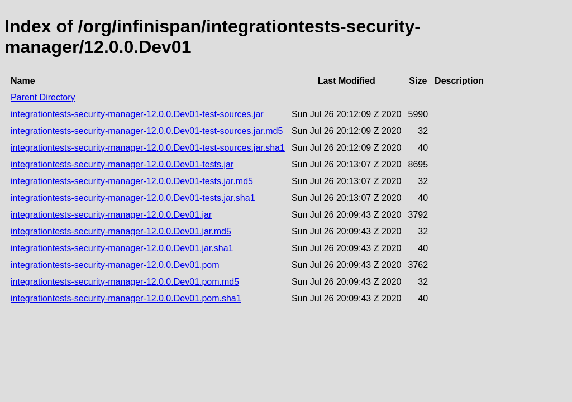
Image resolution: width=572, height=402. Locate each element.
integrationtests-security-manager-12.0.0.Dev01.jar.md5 (121, 231)
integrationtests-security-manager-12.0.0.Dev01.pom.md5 (125, 281)
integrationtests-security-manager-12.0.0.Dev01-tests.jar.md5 (132, 181)
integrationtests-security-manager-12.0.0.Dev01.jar (111, 214)
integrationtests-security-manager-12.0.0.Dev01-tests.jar (122, 164)
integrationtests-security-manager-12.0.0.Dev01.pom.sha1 (126, 298)
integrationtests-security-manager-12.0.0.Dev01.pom (115, 265)
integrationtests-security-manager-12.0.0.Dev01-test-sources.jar (137, 114)
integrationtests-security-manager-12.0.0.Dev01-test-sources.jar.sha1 (148, 147)
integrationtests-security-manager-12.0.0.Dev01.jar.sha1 (122, 248)
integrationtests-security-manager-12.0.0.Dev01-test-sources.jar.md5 (147, 131)
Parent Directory (43, 97)
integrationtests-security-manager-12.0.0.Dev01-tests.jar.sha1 (133, 198)
